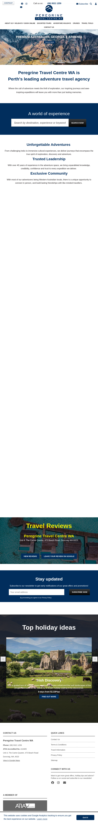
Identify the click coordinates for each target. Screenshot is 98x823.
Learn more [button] (42, 819)
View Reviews (30, 556)
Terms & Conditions (58, 745)
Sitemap (54, 760)
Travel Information (58, 750)
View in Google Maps (11, 760)
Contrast (8, 3)
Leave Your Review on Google (59, 556)
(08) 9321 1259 (54, 3)
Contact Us (55, 739)
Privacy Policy (46, 598)
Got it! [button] (85, 818)
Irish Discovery (49, 695)
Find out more (49, 711)
